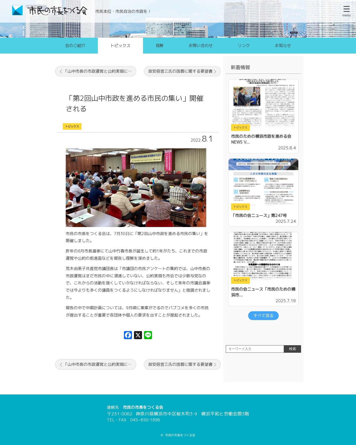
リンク (244, 45)
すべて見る (263, 315)
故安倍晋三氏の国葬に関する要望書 (180, 71)
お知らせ (283, 45)
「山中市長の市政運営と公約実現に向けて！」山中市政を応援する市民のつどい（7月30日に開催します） (99, 71)
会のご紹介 (75, 45)
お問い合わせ (201, 45)
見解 (160, 45)
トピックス (120, 45)
